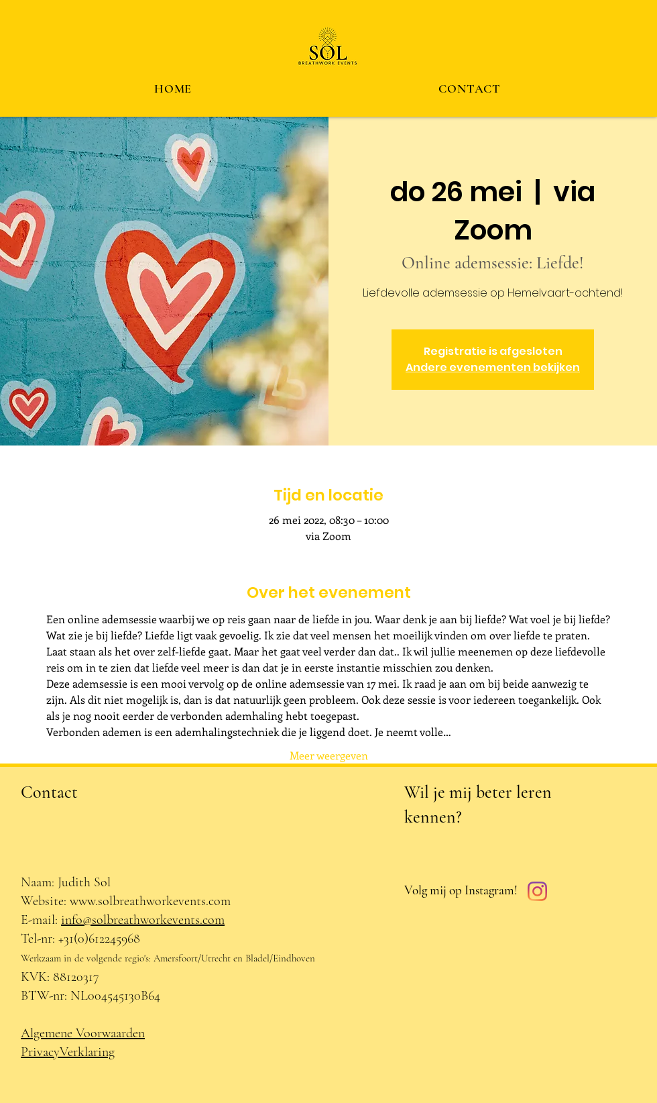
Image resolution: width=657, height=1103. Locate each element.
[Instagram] (537, 891)
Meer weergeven (329, 755)
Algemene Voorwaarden (83, 1033)
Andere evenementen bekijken (493, 367)
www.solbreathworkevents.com (150, 901)
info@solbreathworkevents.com (143, 920)
